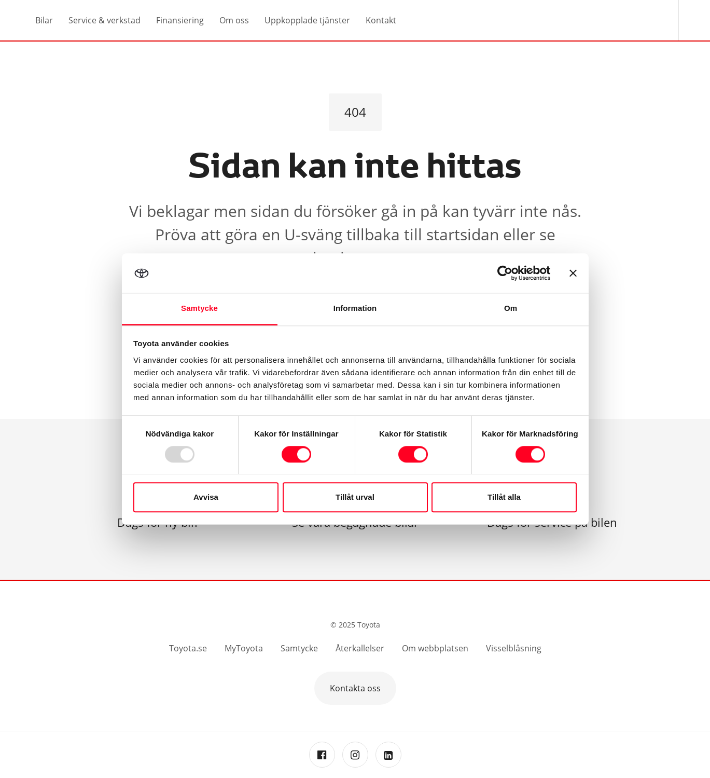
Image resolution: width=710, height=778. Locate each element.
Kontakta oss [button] (355, 688)
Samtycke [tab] (199, 308)
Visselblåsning (513, 648)
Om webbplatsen (435, 648)
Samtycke (299, 648)
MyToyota (244, 648)
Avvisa (205, 497)
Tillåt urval (355, 497)
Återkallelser (360, 648)
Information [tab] (355, 308)
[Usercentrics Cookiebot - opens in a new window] (505, 273)
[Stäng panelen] (573, 273)
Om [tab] (510, 308)
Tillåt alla (504, 497)
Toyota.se (188, 648)
